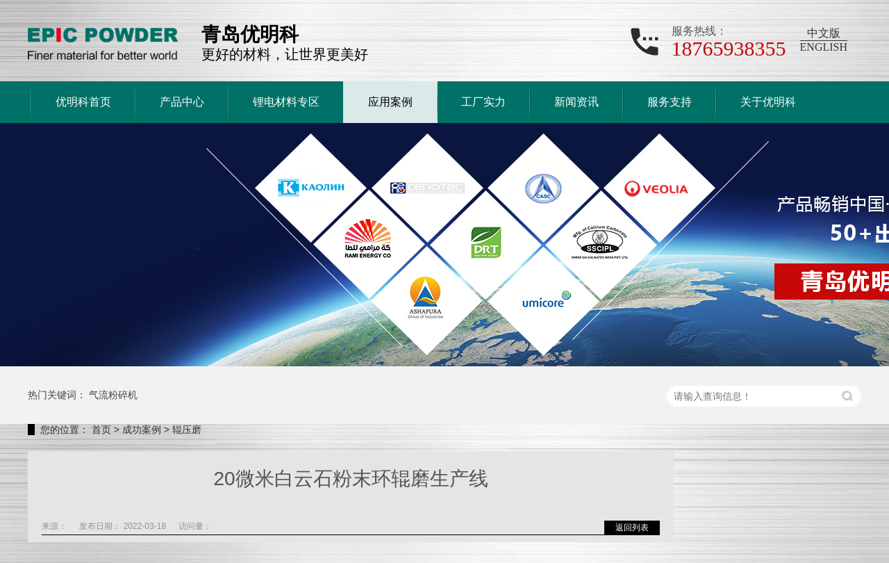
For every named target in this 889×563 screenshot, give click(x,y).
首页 (101, 429)
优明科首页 (83, 102)
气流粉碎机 (113, 394)
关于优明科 (768, 102)
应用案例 (390, 102)
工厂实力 (483, 102)
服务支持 (669, 102)
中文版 (823, 33)
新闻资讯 (576, 102)
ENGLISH (823, 47)
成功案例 (141, 429)
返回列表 (632, 527)
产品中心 (182, 102)
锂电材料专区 (286, 102)
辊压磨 (186, 429)
